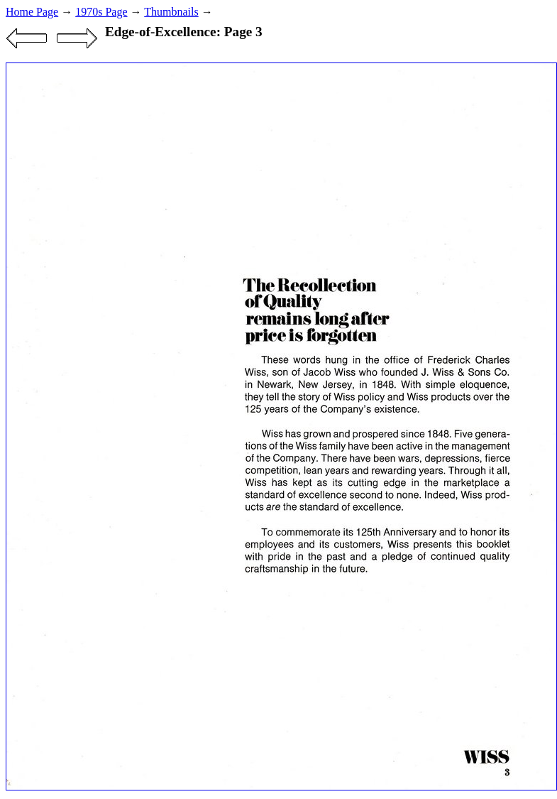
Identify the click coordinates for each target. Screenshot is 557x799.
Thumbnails (171, 12)
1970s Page (101, 12)
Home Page (32, 12)
